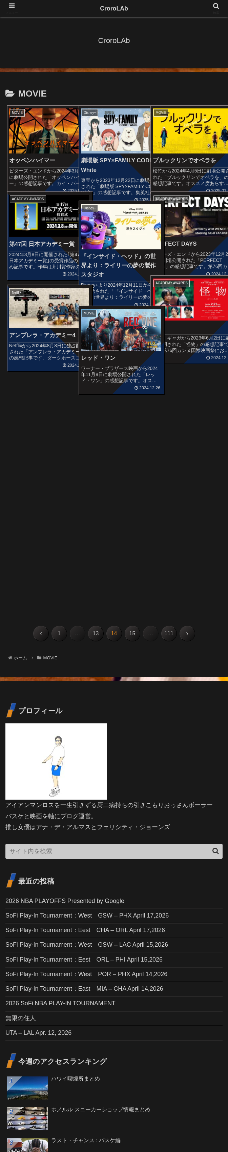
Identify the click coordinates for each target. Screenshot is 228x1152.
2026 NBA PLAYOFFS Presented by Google (65, 690)
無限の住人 (20, 808)
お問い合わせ (40, 1130)
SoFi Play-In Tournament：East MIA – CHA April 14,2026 (84, 779)
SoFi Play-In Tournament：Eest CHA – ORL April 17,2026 (85, 720)
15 (132, 423)
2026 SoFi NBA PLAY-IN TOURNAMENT (60, 793)
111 (168, 423)
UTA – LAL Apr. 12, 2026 (38, 823)
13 (96, 423)
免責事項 (114, 1130)
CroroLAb (114, 8)
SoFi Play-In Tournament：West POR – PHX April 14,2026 (86, 764)
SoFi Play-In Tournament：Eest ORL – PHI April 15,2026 (84, 749)
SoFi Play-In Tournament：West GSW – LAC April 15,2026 (87, 735)
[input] (114, 641)
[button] (216, 641)
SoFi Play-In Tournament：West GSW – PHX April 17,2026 (87, 705)
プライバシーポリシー (188, 1130)
